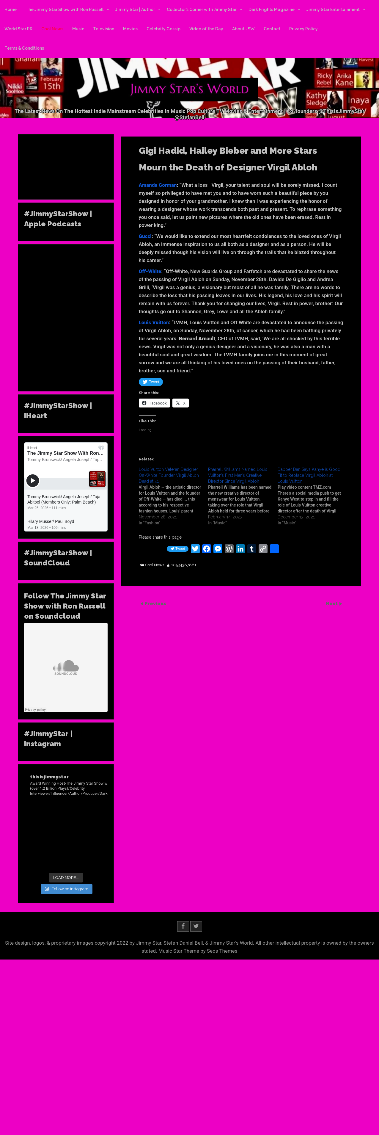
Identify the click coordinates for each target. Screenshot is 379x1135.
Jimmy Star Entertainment (333, 9)
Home (10, 9)
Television (103, 28)
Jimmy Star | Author (135, 9)
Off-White (150, 271)
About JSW (243, 28)
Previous (155, 603)
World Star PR (18, 28)
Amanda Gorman (158, 185)
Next (332, 603)
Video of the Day (206, 28)
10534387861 (183, 565)
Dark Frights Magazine (272, 9)
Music (78, 28)
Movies (130, 28)
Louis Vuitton (154, 322)
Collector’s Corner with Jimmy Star (202, 9)
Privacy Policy (303, 28)
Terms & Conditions (24, 48)
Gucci (145, 236)
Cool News (52, 28)
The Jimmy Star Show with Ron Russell (64, 9)
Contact (272, 28)
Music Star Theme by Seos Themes (198, 951)
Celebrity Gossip (163, 28)
